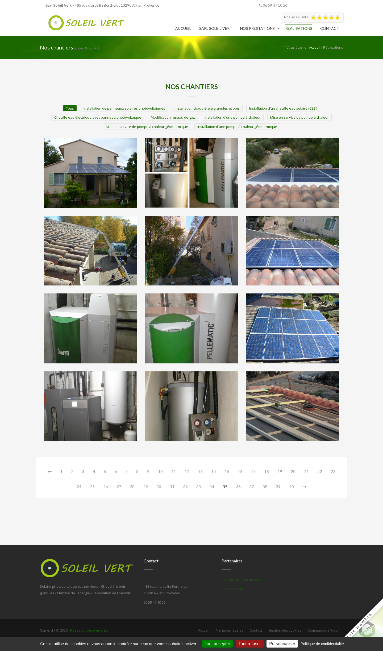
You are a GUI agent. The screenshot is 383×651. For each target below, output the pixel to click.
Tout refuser (250, 643)
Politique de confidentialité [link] (322, 644)
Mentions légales (229, 630)
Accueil (183, 28)
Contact (329, 28)
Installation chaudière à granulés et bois (207, 108)
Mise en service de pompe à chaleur (299, 117)
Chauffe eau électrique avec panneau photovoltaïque (97, 117)
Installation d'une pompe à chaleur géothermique (237, 126)
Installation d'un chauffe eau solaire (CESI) (283, 108)
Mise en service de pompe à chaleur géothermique (147, 126)
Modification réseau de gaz (173, 117)
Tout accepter (217, 643)
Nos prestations (257, 28)
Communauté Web (323, 630)
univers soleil (232, 589)
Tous (70, 108)
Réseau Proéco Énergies (241, 579)
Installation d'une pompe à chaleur (233, 117)
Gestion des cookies (284, 630)
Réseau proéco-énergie (89, 630)
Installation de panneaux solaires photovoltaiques (124, 108)
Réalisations (298, 28)
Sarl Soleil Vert (215, 28)
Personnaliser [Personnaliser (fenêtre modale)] (282, 643)
